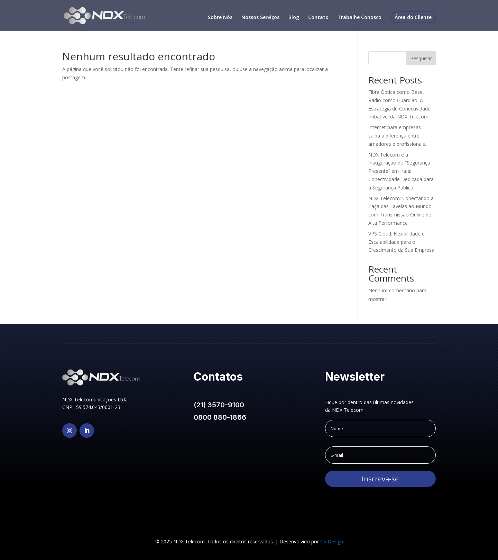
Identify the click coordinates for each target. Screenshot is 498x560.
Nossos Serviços (260, 17)
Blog (293, 17)
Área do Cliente (413, 17)
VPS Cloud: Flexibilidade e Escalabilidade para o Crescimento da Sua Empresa (401, 242)
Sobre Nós (220, 17)
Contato (318, 17)
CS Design (331, 541)
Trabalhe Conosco (359, 17)
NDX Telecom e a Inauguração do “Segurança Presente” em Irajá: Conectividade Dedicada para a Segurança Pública (401, 171)
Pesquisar (421, 58)
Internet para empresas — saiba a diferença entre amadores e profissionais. (397, 135)
